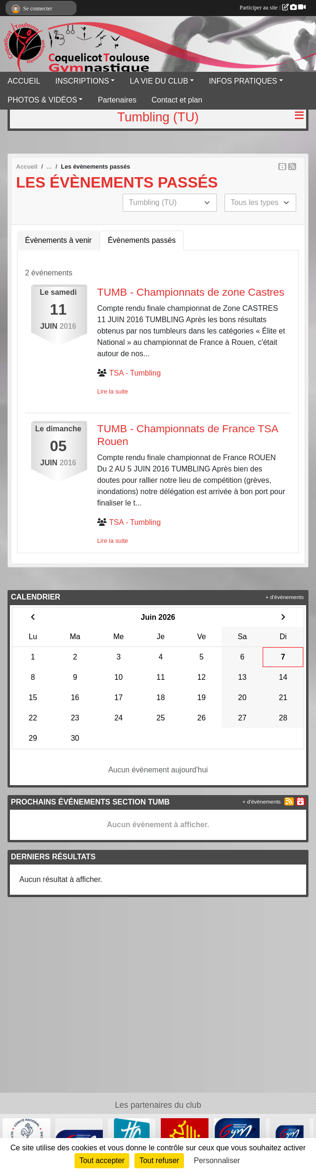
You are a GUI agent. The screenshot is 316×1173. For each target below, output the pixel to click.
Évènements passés (141, 240)
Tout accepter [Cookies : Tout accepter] (102, 1160)
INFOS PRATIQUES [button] (243, 81)
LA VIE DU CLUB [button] (159, 81)
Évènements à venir (58, 240)
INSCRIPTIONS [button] (82, 81)
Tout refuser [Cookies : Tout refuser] (159, 1160)
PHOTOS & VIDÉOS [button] (42, 100)
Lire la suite (112, 391)
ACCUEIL (24, 81)
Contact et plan (176, 100)
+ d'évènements (285, 597)
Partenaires (117, 100)
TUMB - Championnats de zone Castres (190, 292)
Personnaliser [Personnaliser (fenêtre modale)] (217, 1160)
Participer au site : (273, 7)
